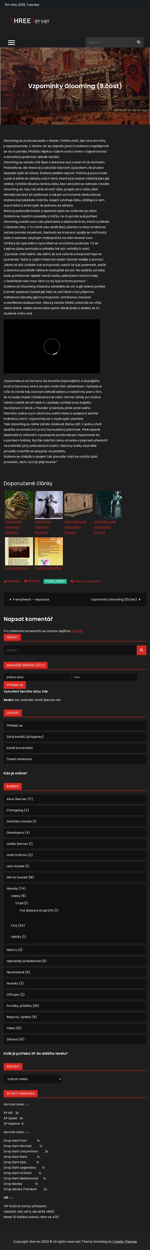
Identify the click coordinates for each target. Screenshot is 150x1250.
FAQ (14, 925)
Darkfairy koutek (19, 821)
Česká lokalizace (19, 759)
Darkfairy (14, 581)
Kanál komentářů (20, 748)
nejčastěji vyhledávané (24, 961)
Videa (11, 1028)
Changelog (15, 810)
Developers (15, 832)
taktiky (16, 937)
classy (15, 896)
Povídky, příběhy (55, 581)
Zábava (12, 1039)
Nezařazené (15, 972)
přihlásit (77, 631)
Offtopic (13, 994)
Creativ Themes (125, 1241)
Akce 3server (17, 799)
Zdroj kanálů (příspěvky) (25, 737)
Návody (12, 888)
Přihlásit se (15, 725)
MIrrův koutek (17, 877)
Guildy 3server (17, 844)
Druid (19, 903)
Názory (12, 950)
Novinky (12, 983)
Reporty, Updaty (19, 1017)
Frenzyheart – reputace (31, 599)
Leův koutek (16, 866)
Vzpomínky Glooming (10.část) (114, 599)
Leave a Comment (87, 581)
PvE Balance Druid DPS (37, 910)
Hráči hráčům (17, 855)
